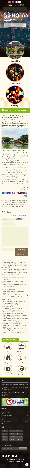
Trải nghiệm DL (8, 363)
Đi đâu (22, 363)
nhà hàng (5, 439)
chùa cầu (5, 436)
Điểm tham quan (21, 352)
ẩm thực (20, 439)
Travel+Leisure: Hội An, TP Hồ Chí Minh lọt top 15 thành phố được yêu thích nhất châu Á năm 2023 (14, 277)
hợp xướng (12, 436)
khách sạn (19, 436)
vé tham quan (20, 431)
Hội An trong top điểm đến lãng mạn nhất (14, 332)
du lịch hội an (12, 431)
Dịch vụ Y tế (8, 374)
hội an (5, 431)
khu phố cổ (4, 434)
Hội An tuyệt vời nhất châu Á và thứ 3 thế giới (14, 325)
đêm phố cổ (19, 434)
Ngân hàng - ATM (21, 374)
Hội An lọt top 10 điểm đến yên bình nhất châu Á (15, 291)
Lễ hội (8, 352)
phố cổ (12, 434)
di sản (12, 439)
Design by (16, 461)
